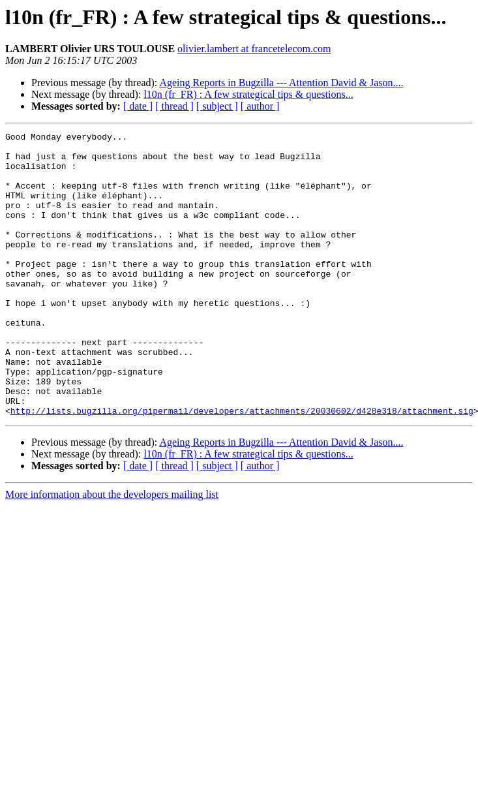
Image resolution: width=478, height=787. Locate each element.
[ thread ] (174, 106)
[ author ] (260, 106)
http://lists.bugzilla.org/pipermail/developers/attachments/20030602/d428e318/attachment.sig (241, 467)
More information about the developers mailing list (111, 551)
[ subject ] (217, 106)
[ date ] (138, 106)
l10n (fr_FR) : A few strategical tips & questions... (248, 94)
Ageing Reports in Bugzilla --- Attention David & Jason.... (281, 82)
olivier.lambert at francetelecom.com (254, 48)
